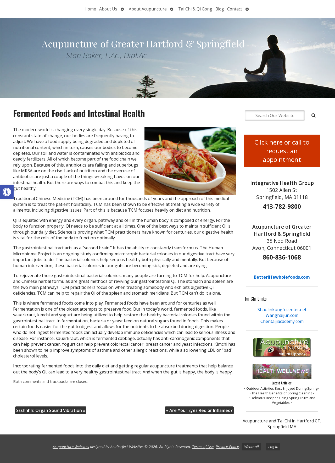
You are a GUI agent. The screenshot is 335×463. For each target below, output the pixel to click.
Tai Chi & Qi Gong (195, 9)
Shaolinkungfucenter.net (282, 309)
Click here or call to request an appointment (281, 151)
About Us (108, 9)
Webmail (251, 446)
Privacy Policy (227, 446)
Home (90, 9)
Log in (273, 446)
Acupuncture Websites (71, 446)
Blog (219, 9)
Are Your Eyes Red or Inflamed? (199, 410)
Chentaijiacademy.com (282, 321)
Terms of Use (203, 446)
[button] (7, 192)
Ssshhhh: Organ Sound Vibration (50, 410)
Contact (234, 9)
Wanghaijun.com (282, 315)
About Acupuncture (148, 9)
